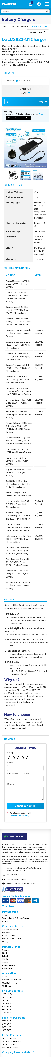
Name (10, 762)
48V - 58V (6, 1030)
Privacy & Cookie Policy (12, 939)
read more (10, 73)
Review (10, 784)
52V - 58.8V (7, 1006)
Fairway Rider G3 (9, 968)
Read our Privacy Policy (19, 815)
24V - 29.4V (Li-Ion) (10, 1038)
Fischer (5, 962)
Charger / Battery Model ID (18, 1052)
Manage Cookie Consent (12, 942)
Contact (5, 921)
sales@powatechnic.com (17, 879)
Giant (4, 953)
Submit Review (25, 806)
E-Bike (5, 976)
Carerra (5, 950)
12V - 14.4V (7, 1021)
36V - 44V (6, 1027)
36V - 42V (6, 1000)
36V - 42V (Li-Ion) (9, 1044)
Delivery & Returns (10, 929)
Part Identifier (13, 836)
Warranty (6, 932)
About (5, 915)
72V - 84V (6, 1013)
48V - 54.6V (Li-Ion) (10, 1047)
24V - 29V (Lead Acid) (11, 1041)
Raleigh (5, 956)
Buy (43, 101)
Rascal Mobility (8, 965)
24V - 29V (6, 1024)
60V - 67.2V (7, 1009)
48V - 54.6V (7, 1003)
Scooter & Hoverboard (11, 980)
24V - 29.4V (7, 997)
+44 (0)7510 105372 (15, 874)
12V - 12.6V (7, 994)
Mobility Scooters (9, 983)
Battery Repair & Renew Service (15, 918)
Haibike (5, 959)
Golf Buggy (7, 986)
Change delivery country (18, 118)
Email (18, 773)
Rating (10, 752)
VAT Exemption (9, 935)
